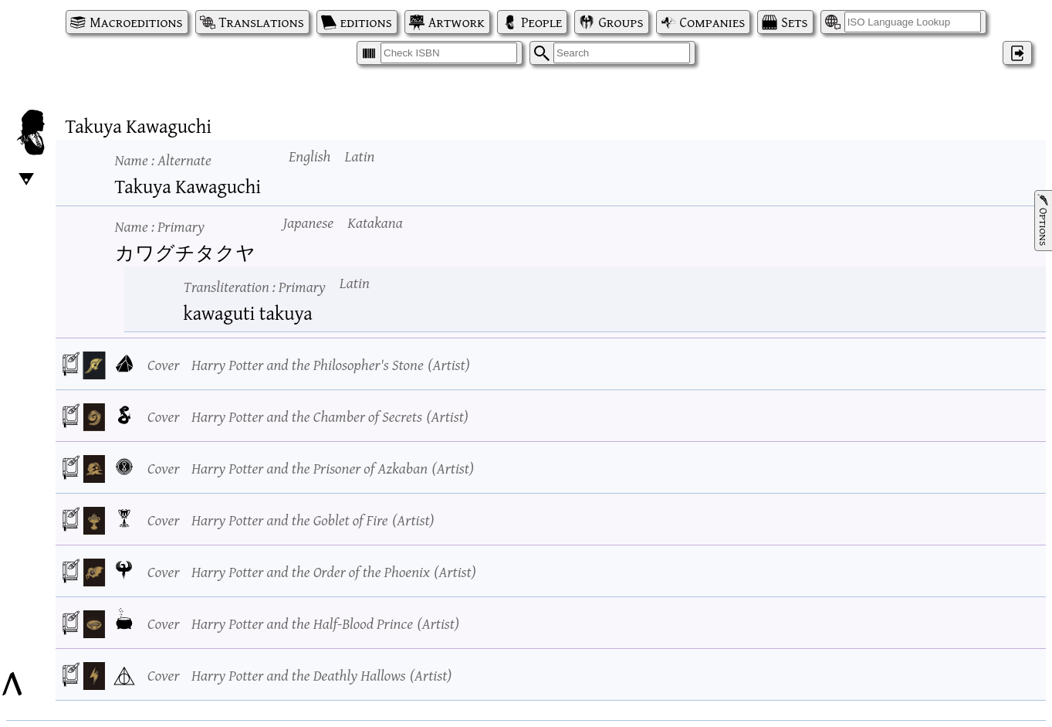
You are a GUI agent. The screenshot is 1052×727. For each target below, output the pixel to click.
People (541, 22)
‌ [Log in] (1017, 53)
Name (163, 159)
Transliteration (255, 286)
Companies (713, 22)
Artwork (456, 22)
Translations (261, 22)
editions (366, 22)
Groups (620, 22)
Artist (448, 364)
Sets (794, 22)
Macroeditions (136, 22)
